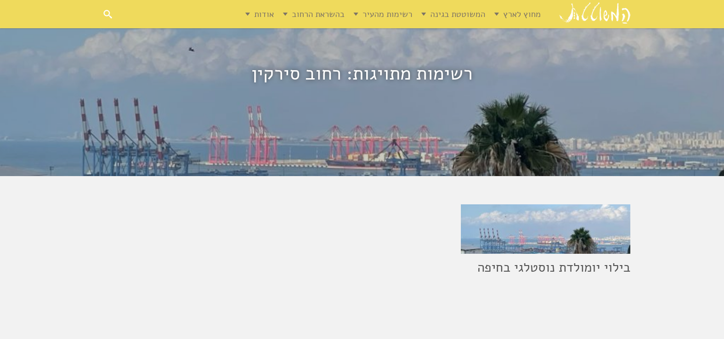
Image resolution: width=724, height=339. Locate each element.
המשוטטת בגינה (457, 14)
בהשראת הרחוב (318, 14)
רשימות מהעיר (387, 14)
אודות (264, 14)
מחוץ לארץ (522, 14)
